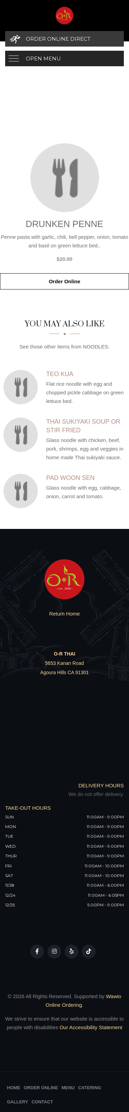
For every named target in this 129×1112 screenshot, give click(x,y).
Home (13, 1087)
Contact (42, 1101)
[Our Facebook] (37, 951)
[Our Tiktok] (89, 951)
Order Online (64, 281)
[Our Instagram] (54, 951)
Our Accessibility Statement (90, 1027)
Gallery (17, 1101)
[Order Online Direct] (64, 39)
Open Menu (43, 58)
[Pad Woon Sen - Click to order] (22, 491)
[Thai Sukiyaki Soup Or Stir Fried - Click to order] (22, 434)
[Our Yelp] (71, 951)
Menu (68, 1087)
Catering (89, 1087)
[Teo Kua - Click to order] (22, 387)
